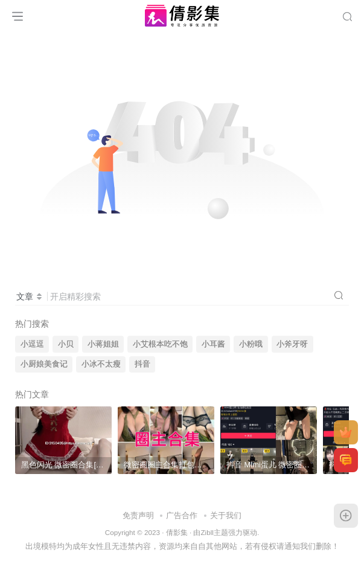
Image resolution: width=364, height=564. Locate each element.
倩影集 (177, 532)
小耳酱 (213, 344)
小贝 (66, 344)
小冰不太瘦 (101, 364)
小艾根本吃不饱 (160, 344)
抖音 (142, 364)
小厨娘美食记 (44, 364)
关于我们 (225, 515)
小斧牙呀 (292, 344)
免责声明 (138, 515)
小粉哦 (251, 344)
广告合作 (181, 515)
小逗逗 (32, 344)
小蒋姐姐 (103, 344)
